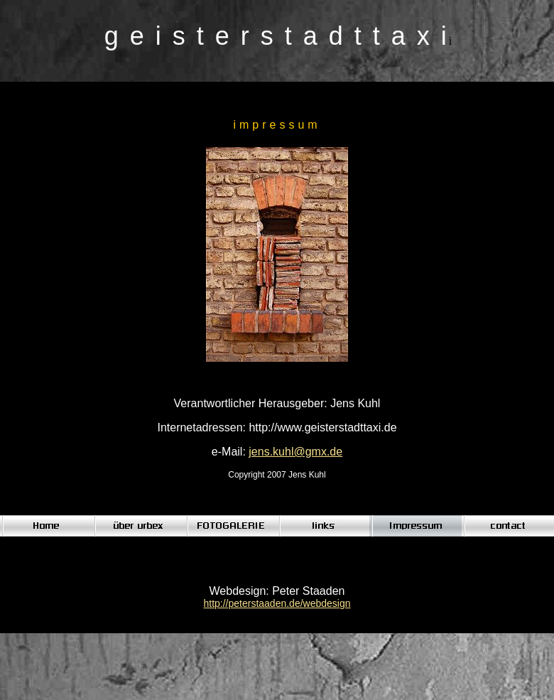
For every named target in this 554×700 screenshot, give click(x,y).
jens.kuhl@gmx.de (295, 452)
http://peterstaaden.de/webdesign (276, 603)
